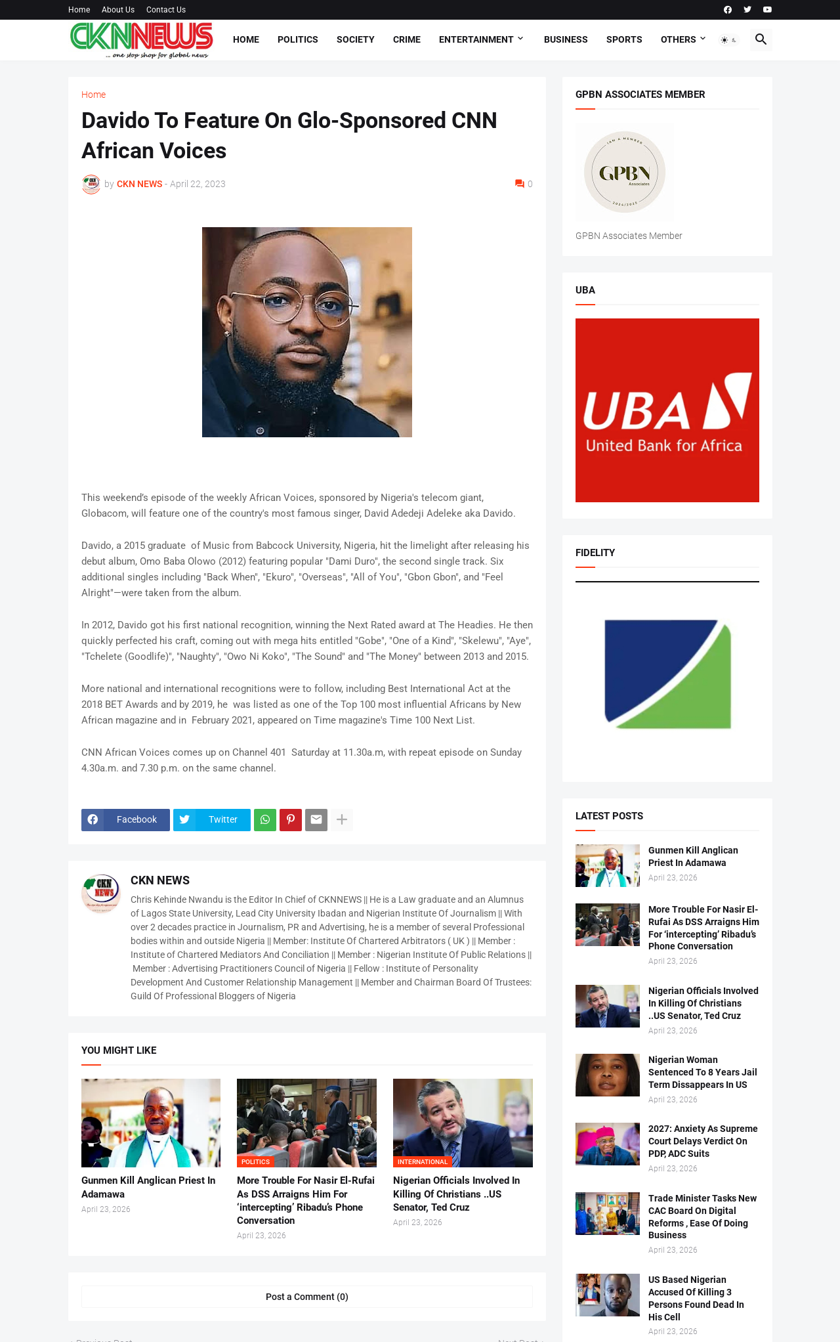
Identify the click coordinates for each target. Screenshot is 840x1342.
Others (678, 39)
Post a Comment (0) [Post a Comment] (307, 1296)
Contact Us (166, 9)
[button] (729, 40)
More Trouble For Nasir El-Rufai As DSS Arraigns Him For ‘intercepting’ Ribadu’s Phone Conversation (306, 1200)
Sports (624, 39)
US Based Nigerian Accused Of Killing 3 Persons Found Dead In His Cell (696, 1298)
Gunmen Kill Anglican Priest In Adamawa (148, 1187)
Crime (407, 39)
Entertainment (476, 39)
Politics (298, 39)
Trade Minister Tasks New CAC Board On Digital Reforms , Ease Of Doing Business (702, 1217)
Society (356, 39)
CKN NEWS (160, 880)
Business (566, 39)
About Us (118, 9)
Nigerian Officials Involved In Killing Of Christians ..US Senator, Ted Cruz (456, 1194)
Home (79, 9)
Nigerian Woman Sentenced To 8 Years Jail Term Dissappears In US (702, 1072)
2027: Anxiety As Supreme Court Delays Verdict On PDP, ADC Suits (703, 1141)
